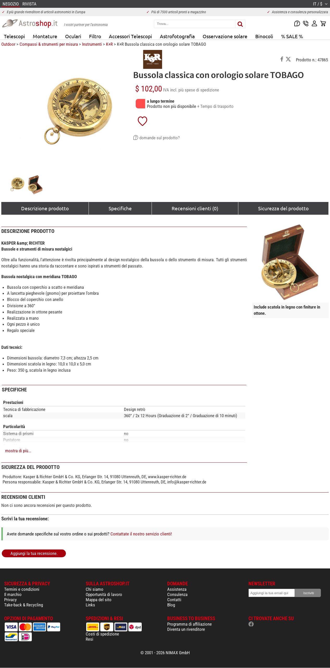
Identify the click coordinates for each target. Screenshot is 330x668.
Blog (171, 604)
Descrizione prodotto (45, 208)
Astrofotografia (177, 36)
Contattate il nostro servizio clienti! (141, 533)
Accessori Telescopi (130, 36)
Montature (45, 36)
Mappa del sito (98, 599)
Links (90, 604)
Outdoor (8, 44)
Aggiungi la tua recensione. (34, 553)
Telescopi (14, 36)
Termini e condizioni (21, 589)
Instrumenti (92, 44)
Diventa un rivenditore (186, 629)
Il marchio (13, 594)
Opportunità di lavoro (104, 594)
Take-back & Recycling (23, 604)
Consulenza (177, 594)
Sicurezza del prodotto (283, 208)
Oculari (73, 36)
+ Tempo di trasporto (215, 106)
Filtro (95, 36)
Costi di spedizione (102, 634)
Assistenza (176, 589)
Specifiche (120, 208)
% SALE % (292, 36)
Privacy (10, 599)
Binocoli (264, 36)
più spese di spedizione (198, 90)
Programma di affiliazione (189, 624)
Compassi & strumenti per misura (49, 44)
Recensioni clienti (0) (195, 208)
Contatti (174, 599)
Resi (89, 639)
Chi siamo (94, 589)
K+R (109, 44)
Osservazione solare (225, 36)
